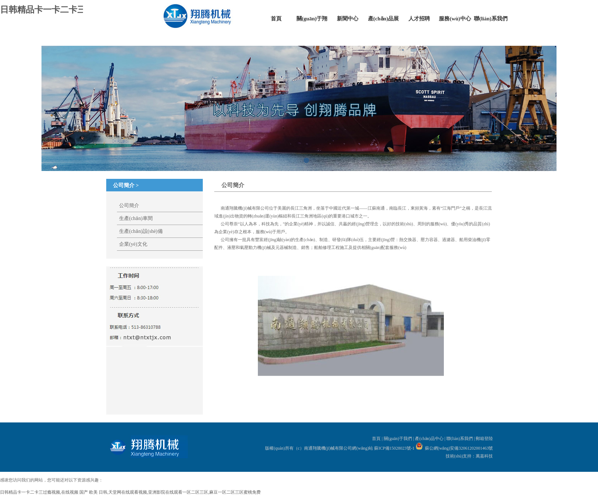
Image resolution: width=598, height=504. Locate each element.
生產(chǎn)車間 (136, 218)
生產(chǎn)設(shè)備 (141, 231)
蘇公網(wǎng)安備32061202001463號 (459, 448)
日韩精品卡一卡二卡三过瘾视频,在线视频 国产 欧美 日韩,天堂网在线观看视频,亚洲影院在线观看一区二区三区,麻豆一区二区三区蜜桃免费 (130, 492)
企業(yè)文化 (133, 244)
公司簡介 (129, 205)
